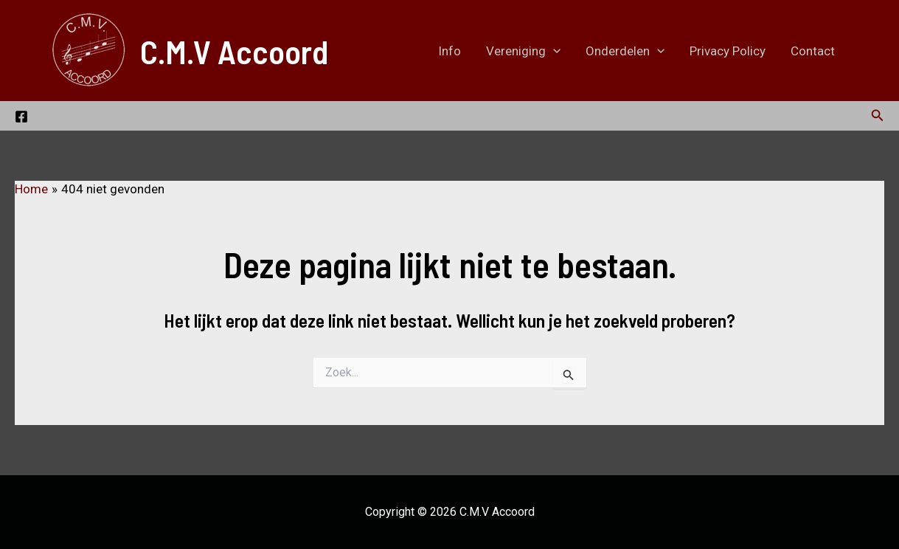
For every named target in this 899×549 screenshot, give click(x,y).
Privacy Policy (728, 51)
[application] (553, 50)
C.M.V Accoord (234, 51)
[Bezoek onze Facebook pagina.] (21, 116)
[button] (877, 115)
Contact (813, 51)
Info (449, 51)
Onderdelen (625, 50)
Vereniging (523, 50)
